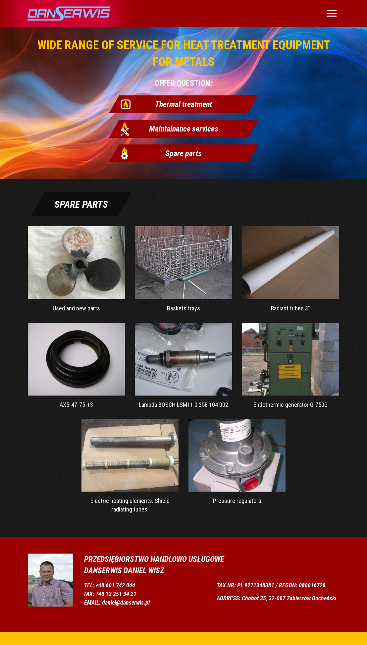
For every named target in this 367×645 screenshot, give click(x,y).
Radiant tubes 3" (290, 269)
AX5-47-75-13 (76, 365)
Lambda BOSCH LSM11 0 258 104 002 (183, 365)
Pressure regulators (237, 462)
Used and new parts (76, 269)
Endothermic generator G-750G (290, 365)
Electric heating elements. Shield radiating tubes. (130, 466)
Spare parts (183, 153)
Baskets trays (183, 269)
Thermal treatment (183, 104)
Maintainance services (183, 129)
